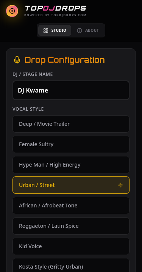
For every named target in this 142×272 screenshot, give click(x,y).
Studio (54, 30)
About (88, 30)
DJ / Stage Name (32, 74)
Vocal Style (28, 109)
